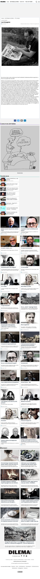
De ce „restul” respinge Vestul (29, 307)
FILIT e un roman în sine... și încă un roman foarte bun (12, 188)
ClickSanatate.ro (28, 566)
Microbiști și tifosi (26, 286)
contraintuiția (23, 226)
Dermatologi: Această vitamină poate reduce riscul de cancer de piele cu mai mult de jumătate (9, 463)
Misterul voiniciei (26, 401)
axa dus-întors (3, 341)
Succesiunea (24, 363)
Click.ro (17, 566)
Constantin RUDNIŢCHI (26, 348)
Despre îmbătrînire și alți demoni (12, 179)
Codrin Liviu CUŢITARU (6, 291)
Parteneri (4, 448)
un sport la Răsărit (4, 20)
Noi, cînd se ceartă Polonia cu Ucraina (11, 193)
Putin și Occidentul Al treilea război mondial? (12, 199)
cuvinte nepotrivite (24, 284)
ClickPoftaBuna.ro (22, 566)
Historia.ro (25, 568)
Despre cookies (27, 559)
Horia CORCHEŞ (4, 310)
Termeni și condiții (9, 559)
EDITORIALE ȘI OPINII (14, 1)
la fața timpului (23, 303)
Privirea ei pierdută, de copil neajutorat (12, 213)
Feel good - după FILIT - (12, 203)
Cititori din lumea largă (12, 184)
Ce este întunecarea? (26, 248)
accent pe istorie (3, 265)
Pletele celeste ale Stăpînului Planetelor (9, 441)
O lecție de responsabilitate (8, 344)
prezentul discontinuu (4, 284)
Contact (32, 559)
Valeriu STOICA (4, 233)
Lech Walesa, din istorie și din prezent (9, 402)
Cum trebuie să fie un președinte (10, 382)
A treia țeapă (24, 267)
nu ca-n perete (23, 265)
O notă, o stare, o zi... (6, 248)
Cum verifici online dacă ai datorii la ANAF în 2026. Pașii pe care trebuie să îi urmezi (29, 520)
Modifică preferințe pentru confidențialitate (20, 561)
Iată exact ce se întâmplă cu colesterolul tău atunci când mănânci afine (28, 463)
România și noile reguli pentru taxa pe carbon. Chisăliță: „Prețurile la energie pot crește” (29, 482)
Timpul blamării (5, 305)
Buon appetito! (25, 324)
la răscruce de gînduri (24, 245)
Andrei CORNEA (24, 253)
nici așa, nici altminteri (4, 245)
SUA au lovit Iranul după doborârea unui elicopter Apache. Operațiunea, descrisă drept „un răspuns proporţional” (10, 501)
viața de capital (23, 341)
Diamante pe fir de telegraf (8, 267)
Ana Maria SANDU (10, 180)
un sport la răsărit (4, 322)
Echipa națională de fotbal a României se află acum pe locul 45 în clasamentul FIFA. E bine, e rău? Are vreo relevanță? (29, 440)
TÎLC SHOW (17, 18)
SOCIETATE (22, 1)
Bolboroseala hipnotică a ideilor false (10, 229)
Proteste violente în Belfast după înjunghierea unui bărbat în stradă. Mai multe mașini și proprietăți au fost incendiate (9, 482)
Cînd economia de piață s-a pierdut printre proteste (28, 344)
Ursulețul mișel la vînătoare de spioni (29, 229)
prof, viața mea (3, 303)
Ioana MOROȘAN (10, 190)
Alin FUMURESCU (25, 272)
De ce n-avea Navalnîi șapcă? (9, 363)
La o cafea (4, 286)
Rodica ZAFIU (24, 291)
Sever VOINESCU (10, 195)
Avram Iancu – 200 (26, 382)
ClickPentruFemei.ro (35, 566)
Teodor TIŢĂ (24, 233)
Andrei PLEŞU (4, 253)
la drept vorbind (3, 226)
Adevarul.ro (13, 566)
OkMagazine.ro (20, 568)
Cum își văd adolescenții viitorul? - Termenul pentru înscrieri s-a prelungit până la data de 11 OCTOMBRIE (12, 208)
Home (8, 1)
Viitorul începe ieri (26, 420)
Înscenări (3, 420)
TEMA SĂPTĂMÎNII (28, 1)
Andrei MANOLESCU (25, 329)
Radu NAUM (4, 23)
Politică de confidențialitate (18, 559)
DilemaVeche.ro (14, 568)
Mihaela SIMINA (4, 272)
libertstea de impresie (24, 322)
